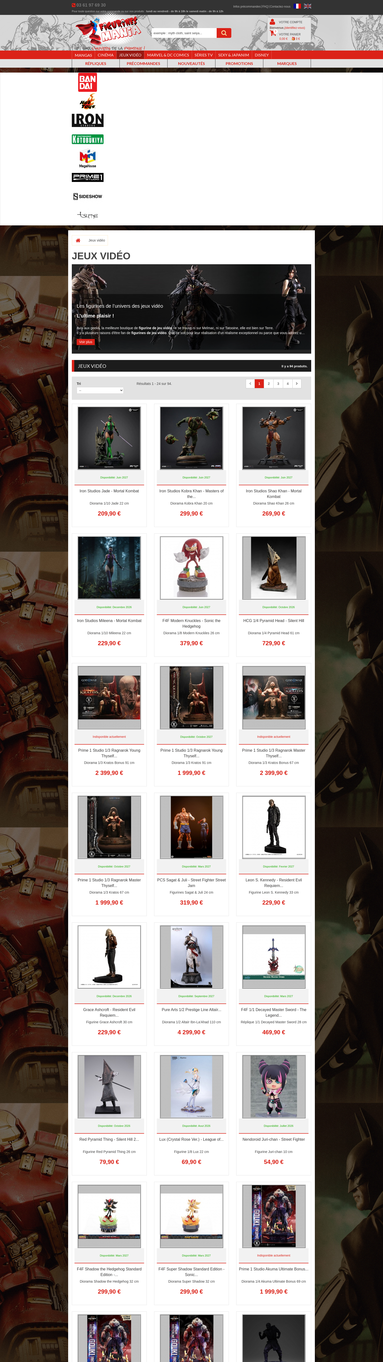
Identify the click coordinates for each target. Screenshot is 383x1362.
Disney (262, 55)
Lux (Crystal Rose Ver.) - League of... (191, 1139)
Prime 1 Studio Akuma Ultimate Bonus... (274, 1269)
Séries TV (204, 55)
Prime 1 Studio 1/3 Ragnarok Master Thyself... (273, 753)
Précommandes (143, 63)
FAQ (265, 6)
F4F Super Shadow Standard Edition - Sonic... (191, 1272)
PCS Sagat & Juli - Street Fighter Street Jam (191, 883)
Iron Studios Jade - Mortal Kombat (109, 491)
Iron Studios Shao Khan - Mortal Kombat (274, 494)
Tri (79, 384)
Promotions (239, 63)
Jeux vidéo (130, 55)
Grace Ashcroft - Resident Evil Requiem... (109, 1012)
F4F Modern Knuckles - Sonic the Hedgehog (191, 623)
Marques (287, 63)
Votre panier (285, 35)
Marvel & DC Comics (168, 55)
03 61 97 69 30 (91, 5)
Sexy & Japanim (233, 55)
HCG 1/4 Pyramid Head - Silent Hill (273, 621)
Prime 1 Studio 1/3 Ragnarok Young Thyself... (109, 753)
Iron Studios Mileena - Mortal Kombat (109, 621)
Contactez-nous (280, 6)
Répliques (95, 63)
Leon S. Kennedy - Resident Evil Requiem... (273, 883)
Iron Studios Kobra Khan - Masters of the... (191, 494)
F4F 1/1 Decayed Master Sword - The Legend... (273, 1012)
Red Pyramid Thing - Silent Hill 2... (109, 1139)
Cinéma (106, 55)
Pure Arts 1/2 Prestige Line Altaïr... (191, 1010)
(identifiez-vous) (294, 28)
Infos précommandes (247, 6)
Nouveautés (191, 63)
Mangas (83, 55)
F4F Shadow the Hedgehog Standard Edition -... (109, 1272)
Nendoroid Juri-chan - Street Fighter (274, 1139)
